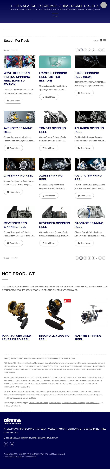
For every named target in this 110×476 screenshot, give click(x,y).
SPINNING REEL (56, 403)
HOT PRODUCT (18, 274)
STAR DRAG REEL (96, 403)
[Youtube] (12, 444)
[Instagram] (6, 444)
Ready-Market (30, 457)
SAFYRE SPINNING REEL (88, 338)
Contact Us (20, 406)
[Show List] (104, 40)
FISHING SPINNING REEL (39, 403)
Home (55, 16)
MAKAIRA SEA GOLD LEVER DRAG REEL (17, 338)
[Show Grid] (100, 40)
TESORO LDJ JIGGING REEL (54, 338)
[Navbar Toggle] (103, 5)
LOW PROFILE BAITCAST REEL (76, 403)
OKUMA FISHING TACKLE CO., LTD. (34, 455)
